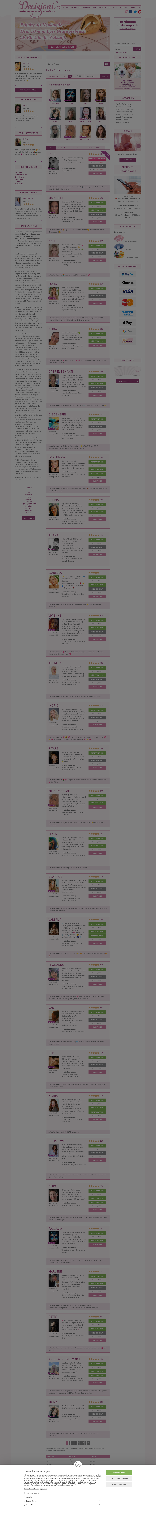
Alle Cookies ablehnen (119, 1478)
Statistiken (29, 1497)
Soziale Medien (31, 1505)
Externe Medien (31, 1501)
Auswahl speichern (119, 1484)
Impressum (43, 1489)
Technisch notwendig (33, 1493)
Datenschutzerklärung (31, 1489)
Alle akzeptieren (119, 1472)
